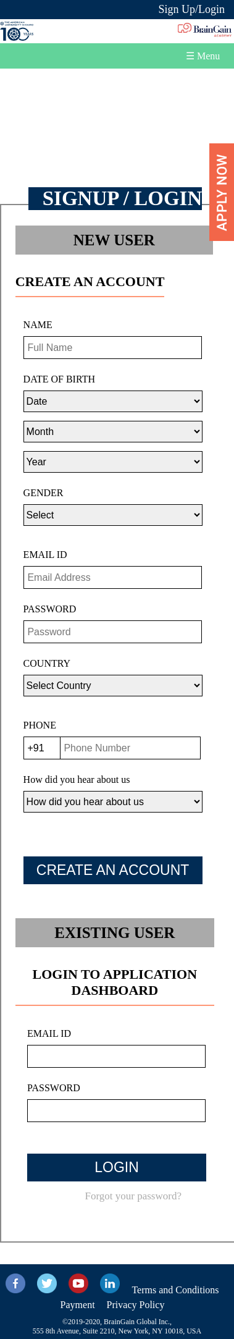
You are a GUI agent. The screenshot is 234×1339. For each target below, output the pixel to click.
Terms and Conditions (175, 1290)
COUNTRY (46, 663)
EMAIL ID (45, 554)
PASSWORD (50, 609)
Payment (78, 1304)
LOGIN (116, 1167)
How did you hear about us (76, 779)
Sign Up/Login (191, 9)
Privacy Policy (136, 1304)
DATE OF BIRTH (59, 379)
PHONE (39, 725)
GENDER (43, 493)
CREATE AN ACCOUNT (113, 870)
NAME (37, 324)
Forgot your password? (133, 1196)
